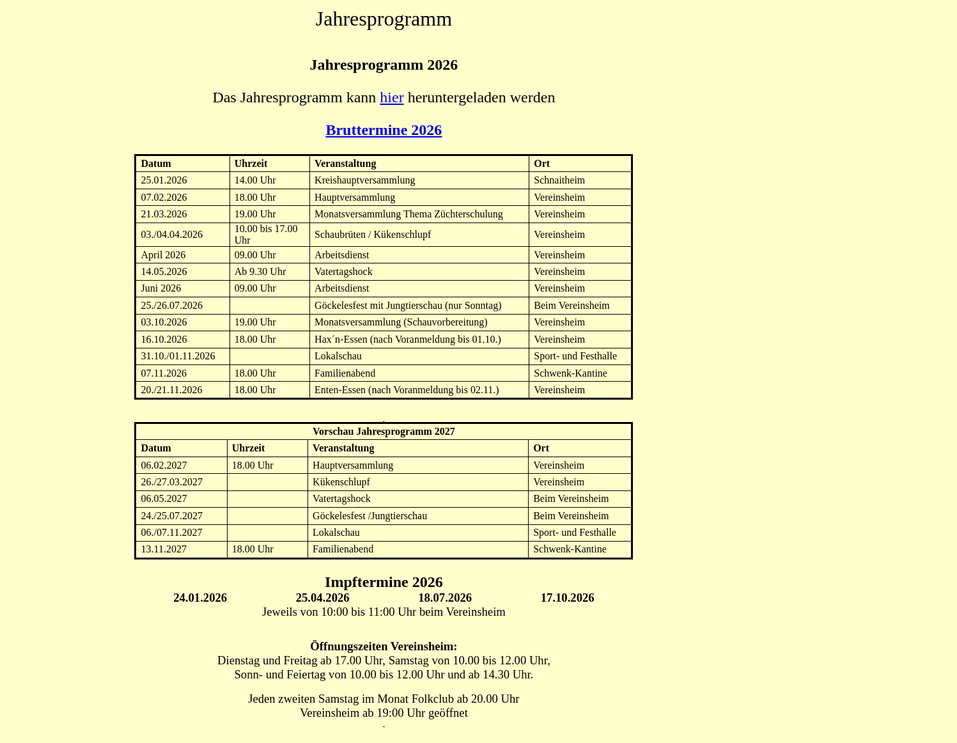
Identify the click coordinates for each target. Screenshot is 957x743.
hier (391, 97)
